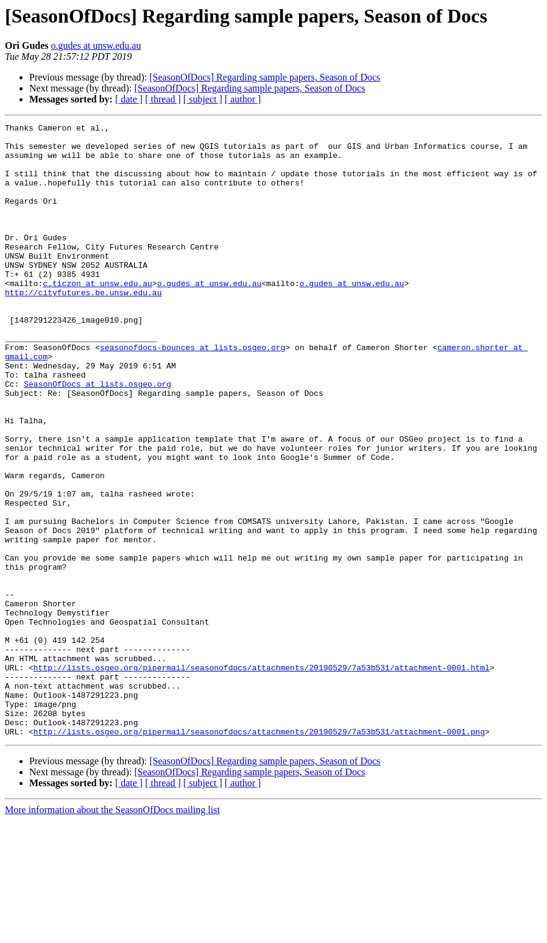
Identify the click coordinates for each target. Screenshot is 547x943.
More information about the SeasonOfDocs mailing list (112, 932)
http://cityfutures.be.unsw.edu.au (83, 326)
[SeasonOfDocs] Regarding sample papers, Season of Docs (264, 77)
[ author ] (243, 99)
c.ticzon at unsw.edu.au (97, 315)
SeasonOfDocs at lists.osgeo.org (97, 436)
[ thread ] (163, 99)
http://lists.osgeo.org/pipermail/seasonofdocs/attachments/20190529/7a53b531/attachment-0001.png (259, 853)
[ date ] (129, 99)
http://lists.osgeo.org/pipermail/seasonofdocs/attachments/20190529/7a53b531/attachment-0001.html (262, 777)
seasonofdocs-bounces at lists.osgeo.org (192, 392)
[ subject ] (202, 99)
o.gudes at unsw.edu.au (96, 45)
